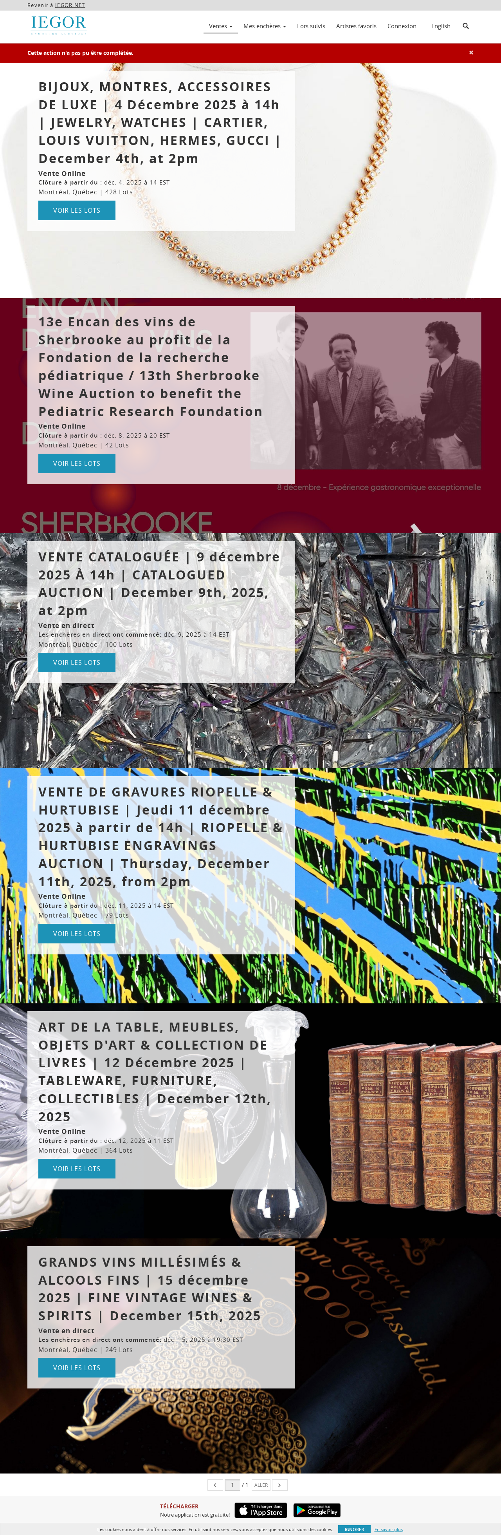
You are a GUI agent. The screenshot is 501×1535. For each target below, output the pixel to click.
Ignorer (354, 1529)
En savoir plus (389, 1529)
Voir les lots (77, 210)
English (441, 26)
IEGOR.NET (70, 5)
